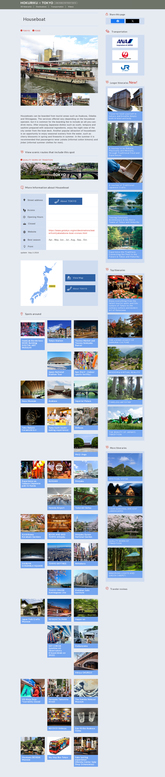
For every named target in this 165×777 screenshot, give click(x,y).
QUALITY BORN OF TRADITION (37, 160)
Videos (71, 7)
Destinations (41, 7)
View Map (75, 277)
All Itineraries (26, 7)
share (117, 21)
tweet (132, 21)
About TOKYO (65, 201)
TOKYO (25, 31)
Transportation (57, 7)
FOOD (36, 31)
